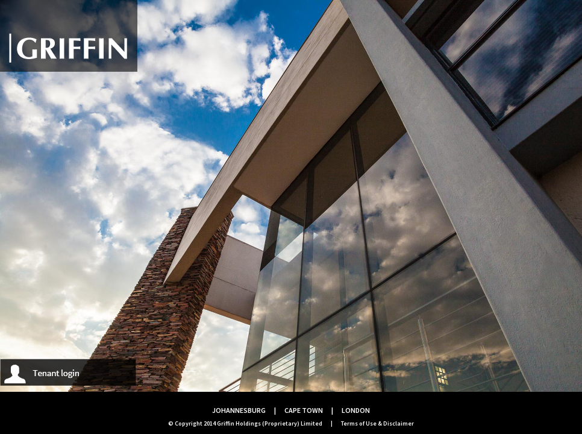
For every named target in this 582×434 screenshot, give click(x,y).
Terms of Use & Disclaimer (377, 423)
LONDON (356, 410)
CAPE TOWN (303, 410)
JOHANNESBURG (239, 410)
